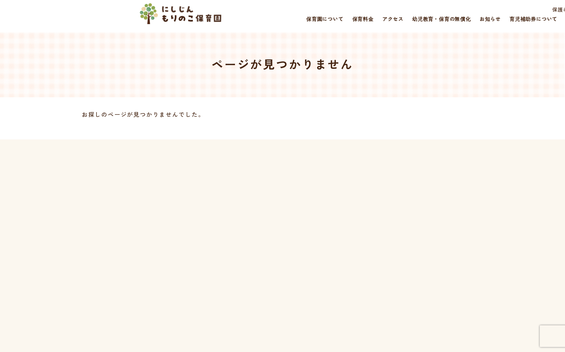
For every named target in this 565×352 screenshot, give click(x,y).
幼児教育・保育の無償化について (348, 249)
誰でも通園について (330, 236)
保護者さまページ (447, 9)
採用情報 (493, 9)
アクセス (250, 249)
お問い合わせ (428, 223)
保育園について (259, 223)
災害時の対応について (439, 211)
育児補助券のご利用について (342, 211)
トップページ (256, 211)
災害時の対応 (533, 9)
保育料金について (262, 236)
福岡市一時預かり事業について (345, 223)
